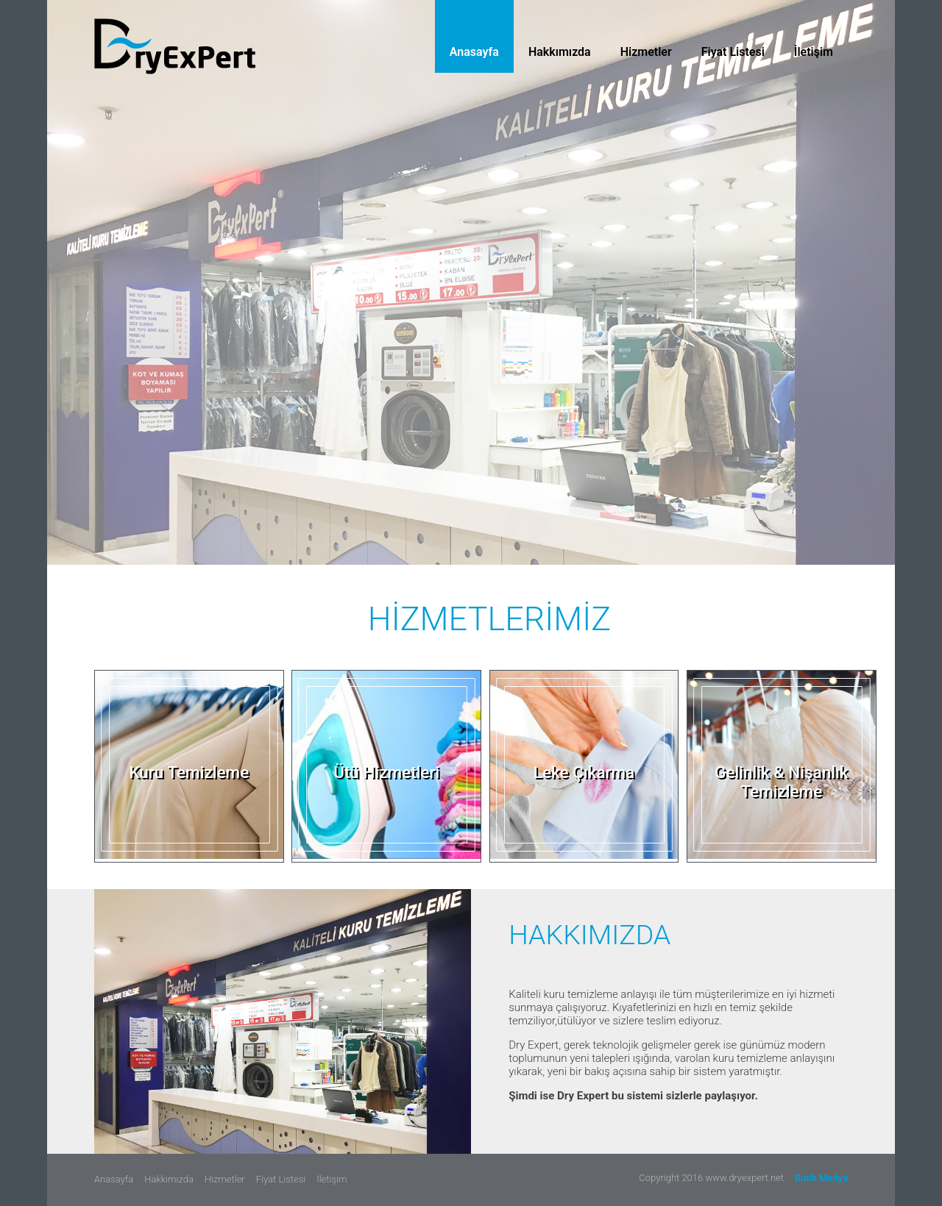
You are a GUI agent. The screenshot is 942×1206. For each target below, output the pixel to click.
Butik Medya (821, 1177)
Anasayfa (474, 52)
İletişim (813, 52)
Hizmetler (646, 52)
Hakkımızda (559, 52)
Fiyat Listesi (733, 52)
